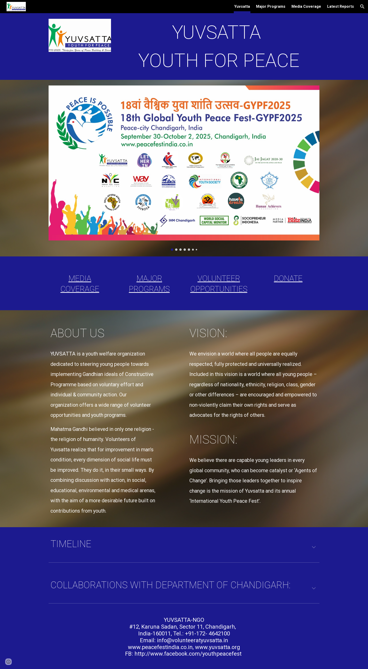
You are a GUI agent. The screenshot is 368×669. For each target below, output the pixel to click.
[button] (362, 6)
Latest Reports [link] (340, 6)
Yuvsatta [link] (242, 6)
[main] (218, 46)
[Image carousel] (184, 168)
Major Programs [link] (270, 6)
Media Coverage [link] (306, 6)
